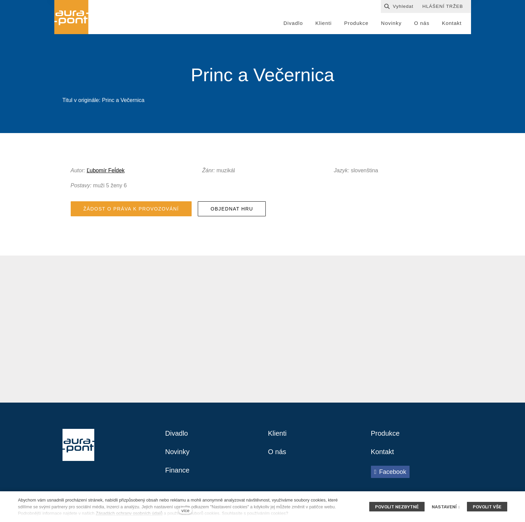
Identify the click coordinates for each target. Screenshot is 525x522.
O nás (277, 451)
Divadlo (176, 433)
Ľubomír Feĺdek (106, 170)
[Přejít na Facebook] (390, 472)
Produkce (385, 433)
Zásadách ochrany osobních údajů (129, 513)
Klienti (277, 433)
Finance (177, 470)
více (185, 510)
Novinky (177, 451)
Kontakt (382, 451)
